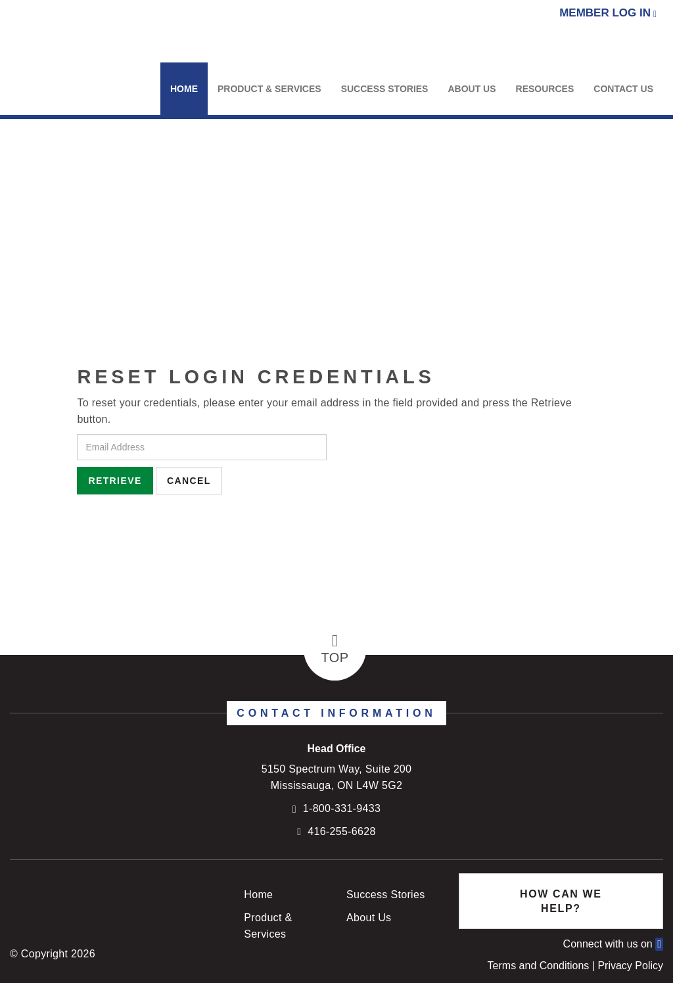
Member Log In (605, 13)
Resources (545, 89)
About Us (472, 89)
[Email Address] (202, 447)
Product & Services (269, 89)
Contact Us (623, 89)
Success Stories (385, 89)
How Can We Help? (560, 900)
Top (335, 649)
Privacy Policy (630, 965)
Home (184, 89)
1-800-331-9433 (342, 808)
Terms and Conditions (540, 965)
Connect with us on (613, 943)
